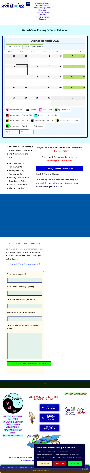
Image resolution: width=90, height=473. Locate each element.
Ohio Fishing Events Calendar (42, 9)
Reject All (60, 463)
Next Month (37, 46)
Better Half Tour (14, 109)
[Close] (83, 444)
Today (26, 47)
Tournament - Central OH (19, 115)
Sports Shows (62, 109)
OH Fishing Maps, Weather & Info (42, 4)
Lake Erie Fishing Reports (42, 18)
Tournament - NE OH (17, 120)
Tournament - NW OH (42, 120)
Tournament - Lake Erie (46, 115)
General (31, 109)
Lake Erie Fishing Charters (42, 13)
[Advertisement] (72, 8)
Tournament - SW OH (17, 126)
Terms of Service (43, 470)
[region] (59, 456)
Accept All (75, 463)
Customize (44, 463)
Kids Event (45, 109)
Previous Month (14, 46)
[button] (28, 4)
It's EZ (85, 469)
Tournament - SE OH (67, 120)
